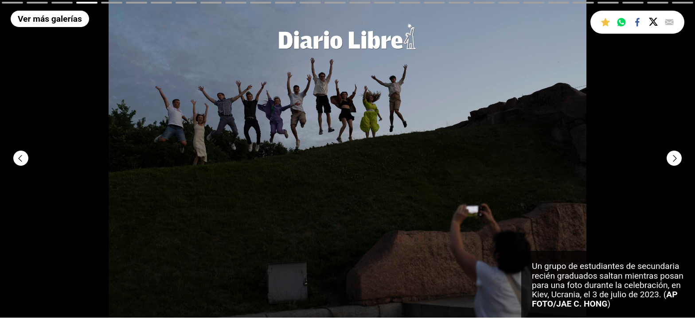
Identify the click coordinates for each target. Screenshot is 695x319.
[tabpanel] (347, 159)
